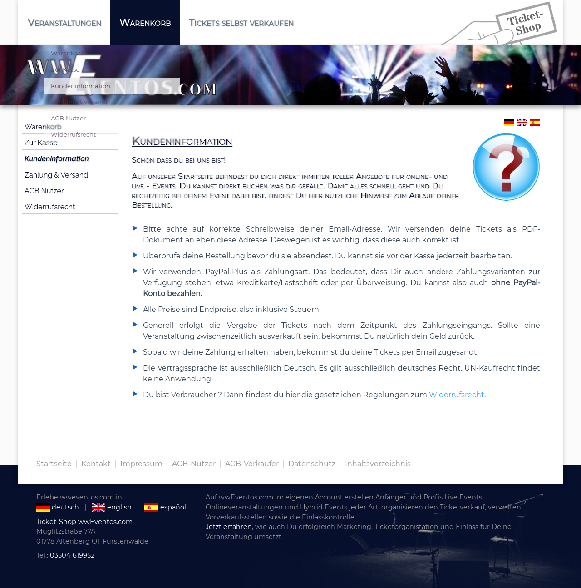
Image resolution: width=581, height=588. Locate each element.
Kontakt (96, 464)
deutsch (57, 507)
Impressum (141, 464)
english (112, 507)
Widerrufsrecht (50, 207)
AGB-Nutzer (194, 464)
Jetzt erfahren (229, 527)
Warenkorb (43, 127)
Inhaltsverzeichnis (378, 464)
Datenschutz (311, 464)
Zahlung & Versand (56, 175)
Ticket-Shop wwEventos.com (84, 522)
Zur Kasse (41, 142)
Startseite (54, 464)
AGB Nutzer (44, 191)
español (165, 507)
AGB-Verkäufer (252, 464)
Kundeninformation (57, 158)
